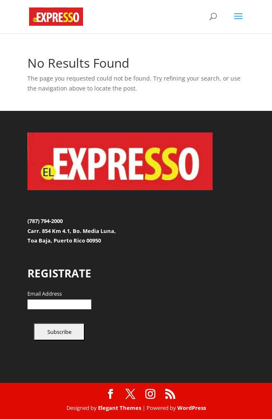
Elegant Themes (119, 408)
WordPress (191, 408)
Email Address (44, 294)
